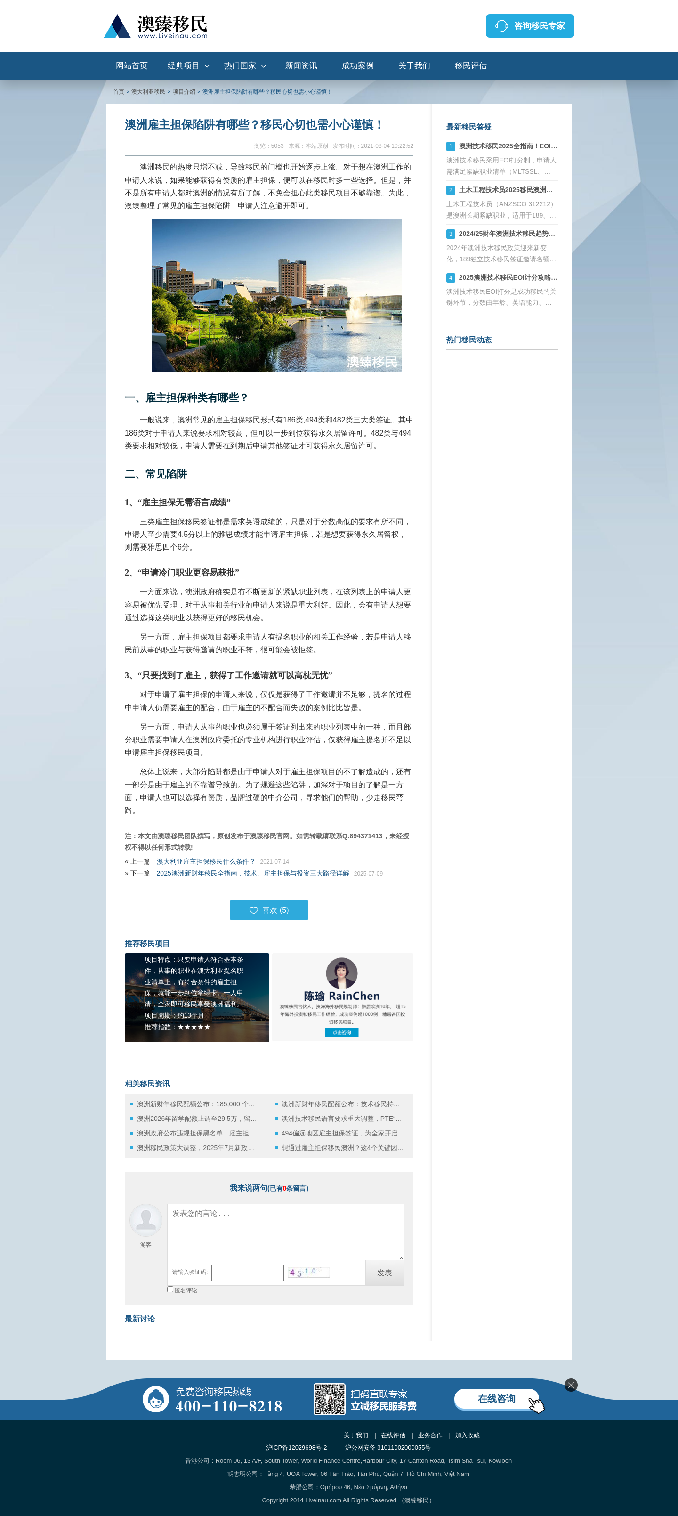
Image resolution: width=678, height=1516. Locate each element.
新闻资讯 (301, 65)
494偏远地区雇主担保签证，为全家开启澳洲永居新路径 (343, 1133)
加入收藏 (467, 1435)
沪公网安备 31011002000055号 (388, 1447)
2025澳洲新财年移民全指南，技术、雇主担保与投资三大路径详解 (253, 873)
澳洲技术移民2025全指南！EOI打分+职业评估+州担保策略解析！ (555, 146)
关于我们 (414, 65)
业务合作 (430, 1435)
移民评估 (471, 65)
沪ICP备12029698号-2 (296, 1447)
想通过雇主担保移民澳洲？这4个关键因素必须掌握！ (343, 1147)
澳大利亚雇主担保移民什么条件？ (206, 861)
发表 (384, 1273)
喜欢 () (269, 910)
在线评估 (393, 1435)
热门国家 (240, 65)
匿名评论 (186, 1290)
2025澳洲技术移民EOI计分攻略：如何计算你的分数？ (538, 277)
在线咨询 (497, 1399)
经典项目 (184, 65)
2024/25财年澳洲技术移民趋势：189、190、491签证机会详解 (550, 233)
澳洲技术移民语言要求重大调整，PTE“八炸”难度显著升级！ (343, 1118)
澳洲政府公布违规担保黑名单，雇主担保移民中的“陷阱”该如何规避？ (199, 1133)
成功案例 (358, 65)
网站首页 (132, 65)
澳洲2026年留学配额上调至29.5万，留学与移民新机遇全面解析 (199, 1118)
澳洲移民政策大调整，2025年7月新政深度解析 (199, 1147)
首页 (118, 92)
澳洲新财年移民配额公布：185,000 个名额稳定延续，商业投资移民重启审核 (199, 1104)
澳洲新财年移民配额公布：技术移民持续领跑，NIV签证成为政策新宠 (343, 1104)
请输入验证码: (190, 1272)
